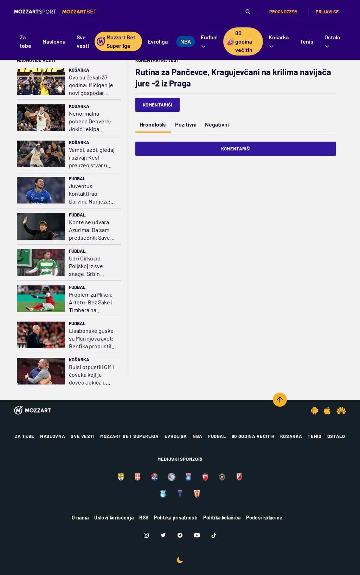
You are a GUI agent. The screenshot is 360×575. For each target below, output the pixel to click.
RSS (143, 518)
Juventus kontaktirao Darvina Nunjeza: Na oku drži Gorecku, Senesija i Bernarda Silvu (92, 193)
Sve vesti (83, 436)
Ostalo (336, 436)
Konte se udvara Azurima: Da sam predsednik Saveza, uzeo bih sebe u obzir (93, 230)
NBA (197, 436)
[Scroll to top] (280, 400)
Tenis (314, 436)
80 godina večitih (253, 436)
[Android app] (314, 410)
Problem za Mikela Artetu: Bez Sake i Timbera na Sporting (90, 302)
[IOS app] (327, 410)
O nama (80, 518)
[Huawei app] (341, 410)
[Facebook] (180, 535)
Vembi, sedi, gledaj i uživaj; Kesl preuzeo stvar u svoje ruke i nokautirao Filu (92, 157)
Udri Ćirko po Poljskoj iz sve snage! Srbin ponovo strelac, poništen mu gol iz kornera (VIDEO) (91, 266)
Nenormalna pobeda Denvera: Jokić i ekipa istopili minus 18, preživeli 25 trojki (90, 121)
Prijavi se (327, 11)
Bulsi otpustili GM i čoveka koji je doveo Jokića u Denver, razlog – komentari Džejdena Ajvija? (91, 374)
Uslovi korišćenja (114, 518)
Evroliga (176, 436)
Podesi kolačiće (264, 518)
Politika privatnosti (176, 518)
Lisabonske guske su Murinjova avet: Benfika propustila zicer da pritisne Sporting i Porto (91, 338)
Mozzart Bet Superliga (129, 436)
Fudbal (77, 178)
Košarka (79, 70)
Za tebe (24, 436)
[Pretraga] (248, 12)
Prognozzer (283, 11)
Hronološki (153, 124)
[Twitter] (163, 535)
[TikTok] (213, 535)
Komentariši (157, 105)
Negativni (217, 124)
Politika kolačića (221, 518)
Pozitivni (186, 124)
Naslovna (52, 436)
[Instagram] (146, 535)
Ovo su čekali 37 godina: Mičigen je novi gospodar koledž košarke (91, 85)
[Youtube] (196, 535)
